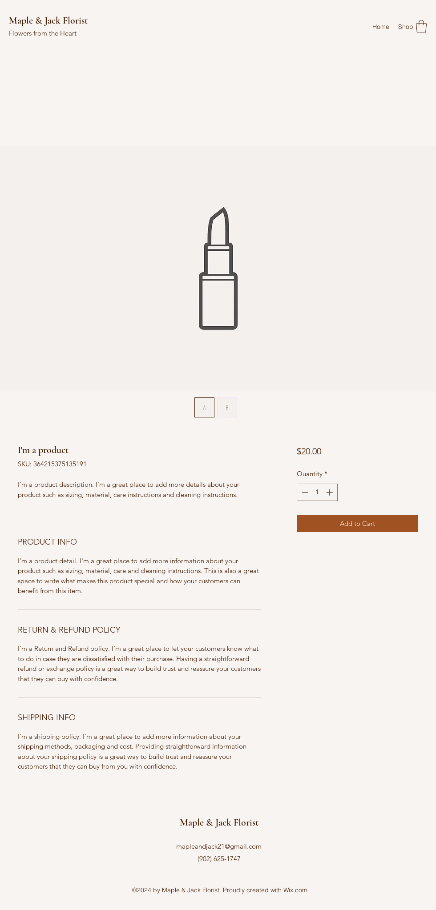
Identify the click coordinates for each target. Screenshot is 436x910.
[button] (421, 26)
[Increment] (330, 492)
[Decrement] (304, 492)
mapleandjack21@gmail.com (219, 846)
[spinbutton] (317, 492)
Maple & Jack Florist (48, 20)
